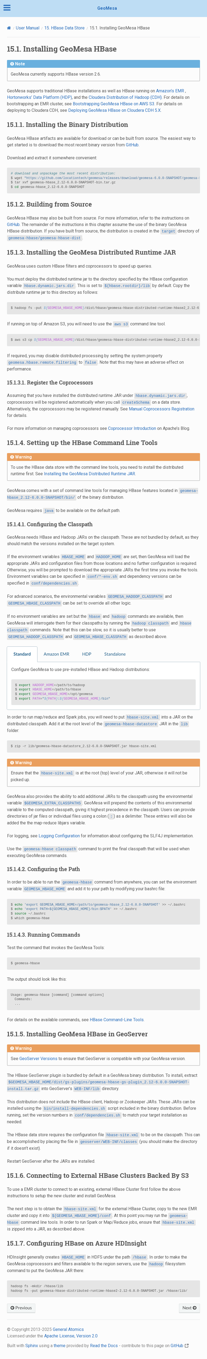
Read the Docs (104, 1345)
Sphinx (31, 1345)
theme (59, 1345)
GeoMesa (107, 8)
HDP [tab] (86, 654)
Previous (21, 1308)
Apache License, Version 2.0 (71, 1335)
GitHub (132, 144)
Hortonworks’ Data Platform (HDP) (39, 97)
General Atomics (68, 1329)
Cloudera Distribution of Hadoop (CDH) (125, 97)
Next (189, 1308)
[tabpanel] (103, 686)
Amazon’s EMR (170, 90)
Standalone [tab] (115, 654)
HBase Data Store (64, 28)
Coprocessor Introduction (132, 428)
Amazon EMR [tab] (56, 654)
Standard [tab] (22, 654)
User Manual (27, 28)
